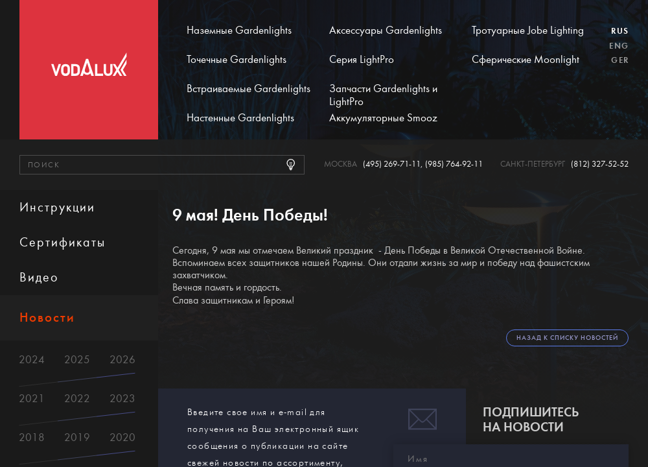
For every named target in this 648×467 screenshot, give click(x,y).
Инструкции (57, 207)
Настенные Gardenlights (240, 118)
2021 (32, 398)
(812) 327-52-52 (600, 164)
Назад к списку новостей (567, 337)
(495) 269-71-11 (392, 164)
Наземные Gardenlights (239, 30)
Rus (620, 31)
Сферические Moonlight (525, 59)
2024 (32, 359)
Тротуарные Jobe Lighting (528, 30)
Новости (47, 317)
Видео (38, 277)
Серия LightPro (361, 59)
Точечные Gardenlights (236, 59)
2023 (122, 398)
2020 (122, 437)
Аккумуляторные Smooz (383, 118)
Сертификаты (62, 242)
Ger (620, 60)
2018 (32, 437)
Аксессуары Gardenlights (385, 30)
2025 (77, 359)
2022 (77, 398)
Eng (619, 46)
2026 (122, 359)
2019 (77, 437)
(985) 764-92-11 (454, 164)
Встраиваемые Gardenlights (248, 88)
